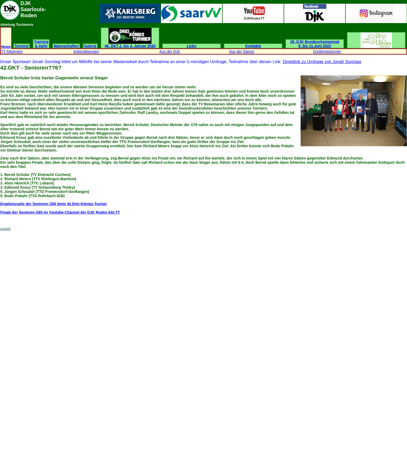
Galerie (90, 46)
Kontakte (253, 46)
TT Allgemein (12, 51)
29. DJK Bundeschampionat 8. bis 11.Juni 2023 (314, 44)
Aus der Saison (241, 51)
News (6, 47)
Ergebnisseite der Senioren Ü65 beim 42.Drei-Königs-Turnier (53, 204)
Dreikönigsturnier (327, 51)
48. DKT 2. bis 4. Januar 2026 (130, 44)
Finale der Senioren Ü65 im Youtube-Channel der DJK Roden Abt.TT (60, 212)
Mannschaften (66, 46)
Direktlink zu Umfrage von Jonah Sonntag (322, 61)
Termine (22, 46)
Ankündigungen (86, 51)
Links (192, 46)
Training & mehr (41, 44)
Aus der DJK (169, 51)
